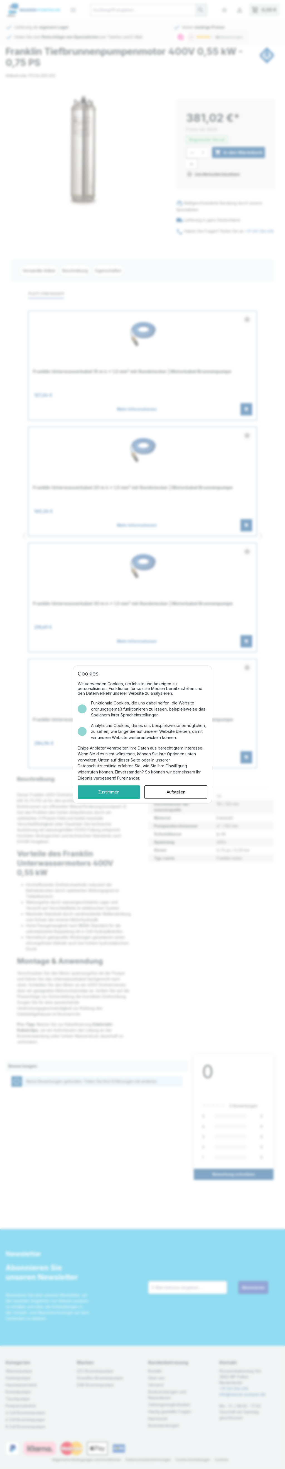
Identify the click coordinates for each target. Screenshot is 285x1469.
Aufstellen (176, 792)
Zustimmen (108, 792)
